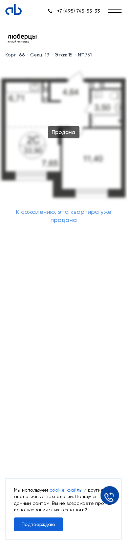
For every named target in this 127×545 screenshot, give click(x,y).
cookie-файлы (65, 490)
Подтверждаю (38, 524)
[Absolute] (13, 9)
